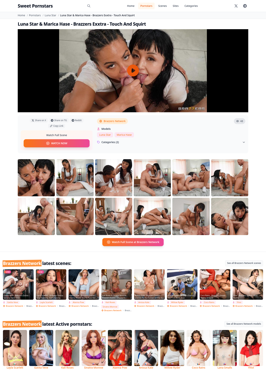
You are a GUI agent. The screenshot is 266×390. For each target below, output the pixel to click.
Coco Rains (209, 302)
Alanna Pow (78, 302)
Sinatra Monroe (110, 306)
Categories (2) (171, 142)
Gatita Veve (12, 302)
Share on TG (59, 120)
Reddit (77, 120)
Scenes (162, 6)
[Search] (89, 6)
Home (130, 6)
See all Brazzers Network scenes (244, 263)
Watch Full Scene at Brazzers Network (133, 242)
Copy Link (56, 125)
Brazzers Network (112, 121)
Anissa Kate (143, 302)
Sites (176, 6)
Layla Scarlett (46, 302)
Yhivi (239, 302)
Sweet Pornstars (35, 6)
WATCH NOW (56, 143)
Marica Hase (124, 134)
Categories (191, 6)
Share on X (39, 120)
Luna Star (50, 15)
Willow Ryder (177, 302)
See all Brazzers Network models (243, 323)
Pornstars (146, 6)
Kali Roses (110, 302)
